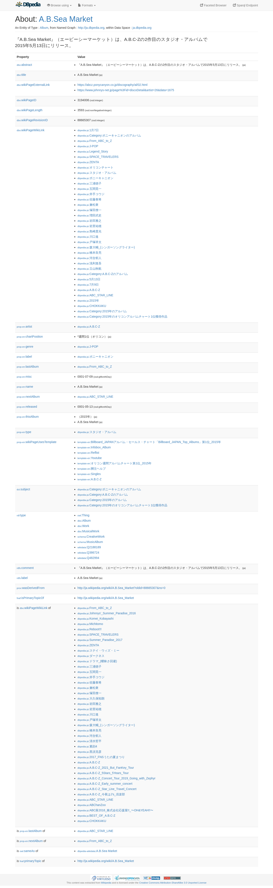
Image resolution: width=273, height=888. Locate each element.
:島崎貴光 (89, 231)
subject (23, 489)
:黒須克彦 (89, 751)
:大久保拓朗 (91, 698)
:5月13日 (89, 279)
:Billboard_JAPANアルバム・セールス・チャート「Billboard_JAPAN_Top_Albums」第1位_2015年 (149, 442)
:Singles (89, 474)
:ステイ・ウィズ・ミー (98, 650)
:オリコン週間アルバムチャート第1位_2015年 (115, 463)
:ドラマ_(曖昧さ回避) (97, 661)
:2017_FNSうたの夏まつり (101, 757)
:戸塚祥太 (89, 242)
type (24, 432)
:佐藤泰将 (89, 199)
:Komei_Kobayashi (96, 618)
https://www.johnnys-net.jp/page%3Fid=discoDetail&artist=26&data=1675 (126, 90)
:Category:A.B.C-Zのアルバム (103, 274)
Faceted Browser (213, 5)
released (27, 406)
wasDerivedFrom (31, 588)
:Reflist (88, 452)
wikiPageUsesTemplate (36, 442)
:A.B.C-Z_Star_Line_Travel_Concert (107, 789)
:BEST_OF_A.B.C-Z (97, 815)
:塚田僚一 (89, 210)
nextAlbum (28, 396)
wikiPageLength (30, 110)
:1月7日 (88, 130)
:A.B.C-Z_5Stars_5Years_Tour (103, 773)
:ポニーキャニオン (95, 178)
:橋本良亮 (89, 252)
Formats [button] (87, 5)
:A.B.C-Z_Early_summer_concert (105, 783)
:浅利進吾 (89, 263)
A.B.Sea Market (66, 19)
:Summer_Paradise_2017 (100, 640)
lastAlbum (28, 366)
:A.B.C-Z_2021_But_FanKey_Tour (106, 767)
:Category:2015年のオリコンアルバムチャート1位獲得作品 (123, 316)
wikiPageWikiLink (31, 130)
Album (44, 27)
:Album (84, 520)
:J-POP (88, 146)
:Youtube (90, 458)
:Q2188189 (89, 547)
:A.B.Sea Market (97, 851)
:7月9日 (88, 284)
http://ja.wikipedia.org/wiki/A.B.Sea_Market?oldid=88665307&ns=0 (121, 588)
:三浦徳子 (89, 183)
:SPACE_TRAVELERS (98, 156)
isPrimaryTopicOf (30, 598)
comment (25, 568)
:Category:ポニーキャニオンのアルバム (109, 135)
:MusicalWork (88, 531)
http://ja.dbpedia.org (91, 27)
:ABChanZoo (92, 805)
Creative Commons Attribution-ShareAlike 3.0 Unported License (173, 882)
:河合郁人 (89, 258)
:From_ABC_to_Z (95, 140)
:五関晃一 (89, 188)
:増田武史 (89, 215)
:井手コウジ (91, 194)
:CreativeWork (91, 536)
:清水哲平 (89, 741)
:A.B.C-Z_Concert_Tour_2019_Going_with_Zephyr (117, 778)
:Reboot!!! (90, 629)
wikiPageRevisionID (32, 120)
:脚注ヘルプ (92, 468)
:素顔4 (87, 746)
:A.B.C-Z (89, 290)
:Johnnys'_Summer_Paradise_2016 (107, 613)
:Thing (84, 515)
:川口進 (88, 236)
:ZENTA (88, 162)
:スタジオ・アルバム (97, 172)
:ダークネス (91, 656)
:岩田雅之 (89, 220)
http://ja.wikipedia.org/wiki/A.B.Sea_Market (106, 598)
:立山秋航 (89, 268)
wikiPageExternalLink (33, 84)
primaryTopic (30, 861)
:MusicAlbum (90, 542)
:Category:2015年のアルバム (102, 311)
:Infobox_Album (94, 447)
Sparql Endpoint (245, 5)
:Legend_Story (93, 151)
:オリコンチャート (95, 167)
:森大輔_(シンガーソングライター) (106, 247)
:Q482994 (88, 558)
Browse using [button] (59, 5)
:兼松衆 (88, 204)
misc (24, 376)
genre (25, 346)
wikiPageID (26, 100)
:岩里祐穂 (89, 226)
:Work (83, 526)
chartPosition (30, 336)
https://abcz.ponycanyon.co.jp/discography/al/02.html (112, 84)
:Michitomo (90, 624)
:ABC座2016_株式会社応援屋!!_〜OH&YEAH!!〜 (115, 810)
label (24, 356)
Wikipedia (106, 882)
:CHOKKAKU (92, 306)
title (21, 74)
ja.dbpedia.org (142, 27)
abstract (24, 64)
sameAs (27, 851)
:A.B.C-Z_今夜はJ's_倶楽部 (101, 794)
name (25, 386)
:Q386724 (88, 552)
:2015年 (88, 300)
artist (24, 326)
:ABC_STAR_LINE (95, 295)
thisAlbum (28, 416)
